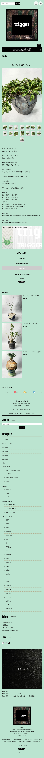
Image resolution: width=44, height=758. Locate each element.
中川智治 (8, 585)
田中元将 (8, 570)
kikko (7, 551)
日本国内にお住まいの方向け (22, 274)
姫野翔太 (8, 601)
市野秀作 (8, 531)
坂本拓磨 (8, 562)
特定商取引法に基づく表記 (11, 630)
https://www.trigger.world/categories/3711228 (14, 222)
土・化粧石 (9, 474)
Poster (7, 493)
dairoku (8, 574)
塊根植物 (5, 451)
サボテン (5, 440)
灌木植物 (5, 455)
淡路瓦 (7, 523)
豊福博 (7, 581)
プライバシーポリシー (9, 628)
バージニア (9, 597)
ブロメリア (6, 467)
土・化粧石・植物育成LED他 (11, 471)
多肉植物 (5, 447)
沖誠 (7, 539)
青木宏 (7, 520)
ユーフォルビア (7, 443)
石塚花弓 (8, 527)
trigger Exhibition (10, 512)
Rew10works (9, 605)
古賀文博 (8, 554)
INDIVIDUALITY (10, 504)
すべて (6, 392)
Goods (7, 497)
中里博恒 (8, 589)
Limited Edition (7, 501)
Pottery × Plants (7, 517)
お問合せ (5, 625)
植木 (4, 463)
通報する (22, 278)
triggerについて (7, 622)
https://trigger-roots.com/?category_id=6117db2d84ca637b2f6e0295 (21, 215)
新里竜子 (8, 566)
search (18, 3)
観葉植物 (5, 459)
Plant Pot (8, 489)
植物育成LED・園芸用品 (13, 477)
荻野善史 (8, 547)
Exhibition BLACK (11, 508)
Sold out (22, 268)
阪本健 (7, 558)
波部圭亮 (8, 593)
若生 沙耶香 (9, 608)
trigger (5, 486)
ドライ (7, 481)
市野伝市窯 (9, 535)
